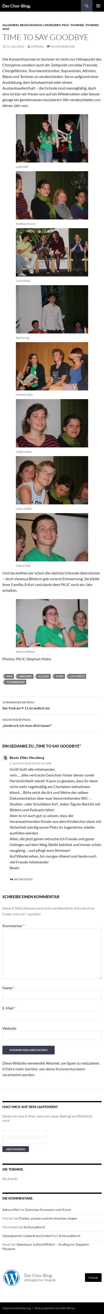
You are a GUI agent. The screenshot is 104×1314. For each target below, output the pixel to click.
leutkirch (77, 676)
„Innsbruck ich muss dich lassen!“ (52, 722)
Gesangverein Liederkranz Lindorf (27, 1236)
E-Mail (9, 1008)
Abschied (25, 676)
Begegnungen (31, 25)
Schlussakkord (34, 1227)
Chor (59, 676)
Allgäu (44, 676)
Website (9, 1028)
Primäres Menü (98, 6)
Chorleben (52, 25)
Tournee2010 (15, 682)
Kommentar (13, 925)
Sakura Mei (10, 1210)
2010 (9, 676)
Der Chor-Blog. (16, 5)
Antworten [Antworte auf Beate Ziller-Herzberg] (23, 879)
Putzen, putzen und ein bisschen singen (48, 1218)
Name (8, 987)
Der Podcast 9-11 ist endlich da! (52, 704)
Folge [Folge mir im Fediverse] (93, 1277)
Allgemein (10, 25)
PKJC (65, 25)
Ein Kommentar (63, 46)
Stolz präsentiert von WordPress (54, 1308)
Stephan (37, 46)
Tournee (77, 25)
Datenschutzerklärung (16, 1308)
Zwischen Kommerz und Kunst (48, 1210)
